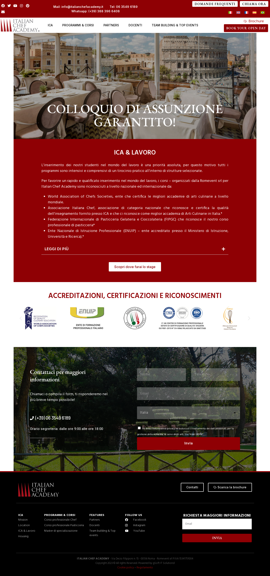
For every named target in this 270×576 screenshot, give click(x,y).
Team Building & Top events (175, 25)
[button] (134, 249)
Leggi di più (57, 249)
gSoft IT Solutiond (163, 563)
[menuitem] (230, 13)
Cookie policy (126, 567)
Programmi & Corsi (78, 25)
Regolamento (144, 567)
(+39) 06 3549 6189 (53, 417)
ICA (50, 25)
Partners (111, 25)
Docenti (135, 25)
